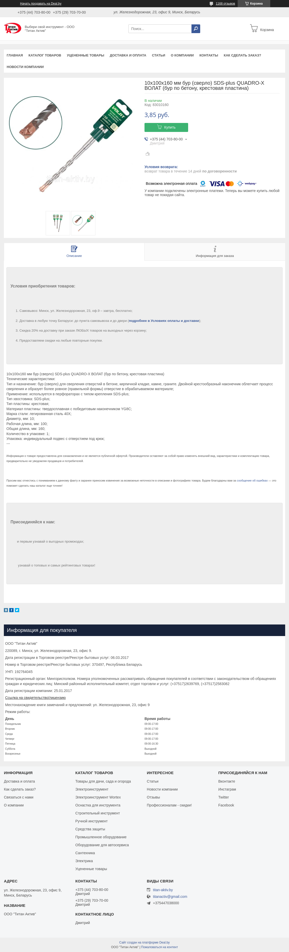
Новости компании (25, 67)
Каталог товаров (44, 55)
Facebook (226, 805)
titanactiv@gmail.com (170, 897)
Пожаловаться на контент (159, 947)
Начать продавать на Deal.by (40, 3)
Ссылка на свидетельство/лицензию (35, 698)
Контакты (208, 55)
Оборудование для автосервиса (102, 845)
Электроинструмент (92, 789)
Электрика (84, 861)
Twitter (223, 797)
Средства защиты (90, 829)
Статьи (158, 55)
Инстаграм (227, 789)
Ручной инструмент (91, 821)
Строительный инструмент (97, 813)
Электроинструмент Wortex (98, 797)
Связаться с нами (18, 797)
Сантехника (85, 853)
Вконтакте (226, 781)
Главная (15, 55)
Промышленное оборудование (101, 837)
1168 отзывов (225, 3)
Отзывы (153, 797)
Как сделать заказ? (242, 55)
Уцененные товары (85, 55)
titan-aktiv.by (163, 890)
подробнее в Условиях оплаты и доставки (164, 321)
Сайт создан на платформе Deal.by (144, 942)
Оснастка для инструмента (97, 805)
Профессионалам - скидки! (169, 805)
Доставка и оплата (128, 55)
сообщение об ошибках (252, 480)
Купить (170, 127)
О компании (182, 55)
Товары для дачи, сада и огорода (103, 781)
